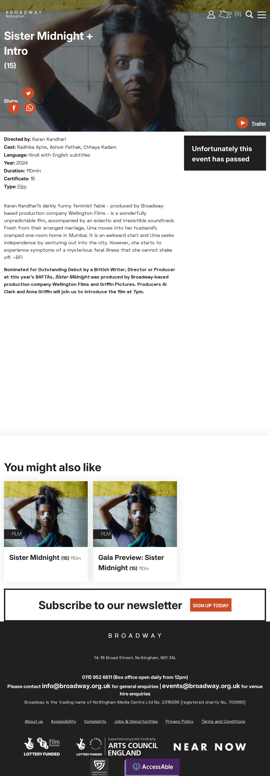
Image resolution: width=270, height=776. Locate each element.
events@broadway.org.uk (201, 686)
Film (21, 187)
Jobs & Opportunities (136, 722)
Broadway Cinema (135, 643)
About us (34, 722)
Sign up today (211, 605)
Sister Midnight (45, 557)
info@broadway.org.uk (76, 686)
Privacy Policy (180, 722)
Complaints (95, 722)
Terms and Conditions (223, 722)
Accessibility (63, 722)
